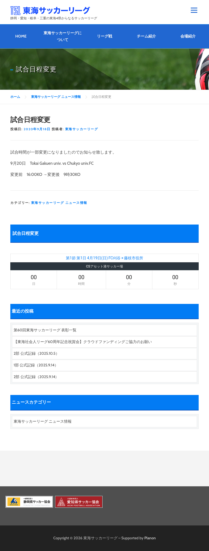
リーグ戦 (104, 36)
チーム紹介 (146, 36)
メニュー (194, 10)
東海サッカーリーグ (81, 129)
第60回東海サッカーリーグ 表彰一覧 (45, 330)
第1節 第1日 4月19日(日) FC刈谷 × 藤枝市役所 (104, 258)
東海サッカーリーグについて (63, 36)
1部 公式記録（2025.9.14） (36, 365)
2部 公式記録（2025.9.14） (36, 376)
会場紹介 (188, 36)
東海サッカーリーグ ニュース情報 (59, 203)
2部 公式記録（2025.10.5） (36, 353)
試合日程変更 (26, 233)
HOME (21, 36)
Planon (150, 538)
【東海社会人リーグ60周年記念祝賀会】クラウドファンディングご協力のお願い (83, 341)
